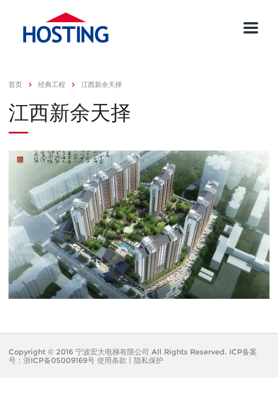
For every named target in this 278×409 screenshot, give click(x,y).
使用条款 (112, 360)
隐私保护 (148, 360)
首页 (15, 84)
